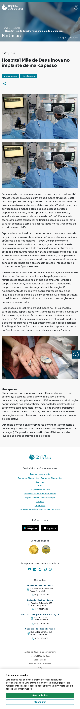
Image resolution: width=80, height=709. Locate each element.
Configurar (40, 702)
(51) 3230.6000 (40, 594)
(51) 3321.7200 (40, 609)
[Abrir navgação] (76, 7)
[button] (76, 354)
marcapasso (10, 76)
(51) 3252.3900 (40, 638)
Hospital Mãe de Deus (40, 490)
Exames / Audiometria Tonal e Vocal (40, 494)
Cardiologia (29, 76)
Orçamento (40, 505)
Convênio (40, 482)
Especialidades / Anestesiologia (40, 498)
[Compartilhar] (4, 84)
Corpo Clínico (40, 660)
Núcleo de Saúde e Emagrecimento (40, 652)
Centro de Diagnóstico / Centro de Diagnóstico (40, 478)
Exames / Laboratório (40, 474)
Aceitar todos (40, 695)
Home (5, 28)
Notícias (15, 28)
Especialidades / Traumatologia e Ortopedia (40, 509)
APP (40, 486)
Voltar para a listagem (67, 37)
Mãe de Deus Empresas (40, 664)
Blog (40, 668)
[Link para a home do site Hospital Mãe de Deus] (40, 457)
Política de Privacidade (57, 685)
